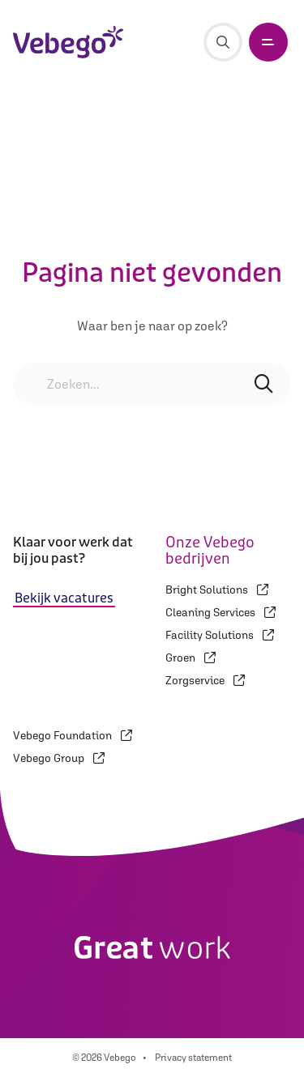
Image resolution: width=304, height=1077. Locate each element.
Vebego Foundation (72, 735)
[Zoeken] (223, 42)
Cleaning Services (220, 612)
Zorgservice (205, 680)
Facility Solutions (219, 634)
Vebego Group (59, 757)
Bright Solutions (216, 589)
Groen (190, 657)
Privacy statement (193, 1057)
